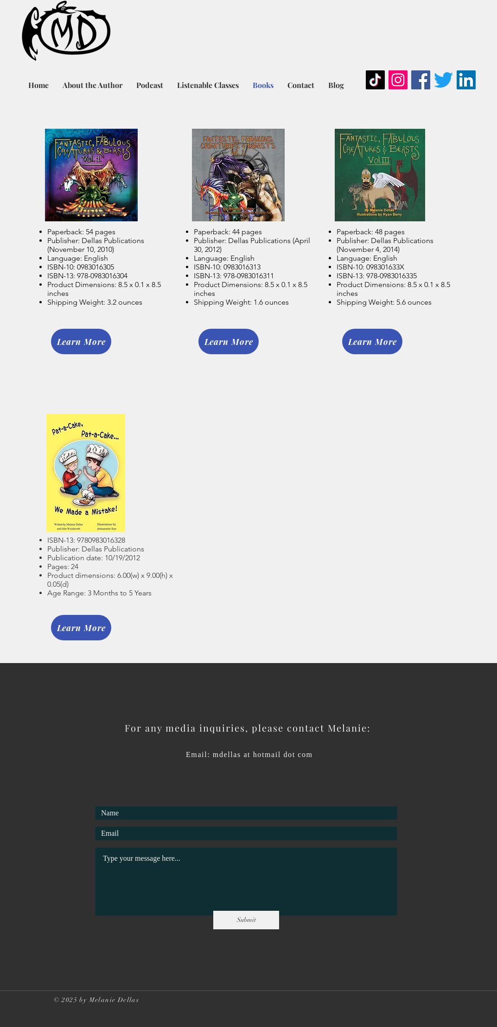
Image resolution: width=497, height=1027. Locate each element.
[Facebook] (420, 79)
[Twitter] (443, 79)
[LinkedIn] (466, 79)
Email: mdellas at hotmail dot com (249, 754)
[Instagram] (398, 79)
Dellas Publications (113, 549)
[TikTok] (375, 79)
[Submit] (246, 920)
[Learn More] (81, 341)
